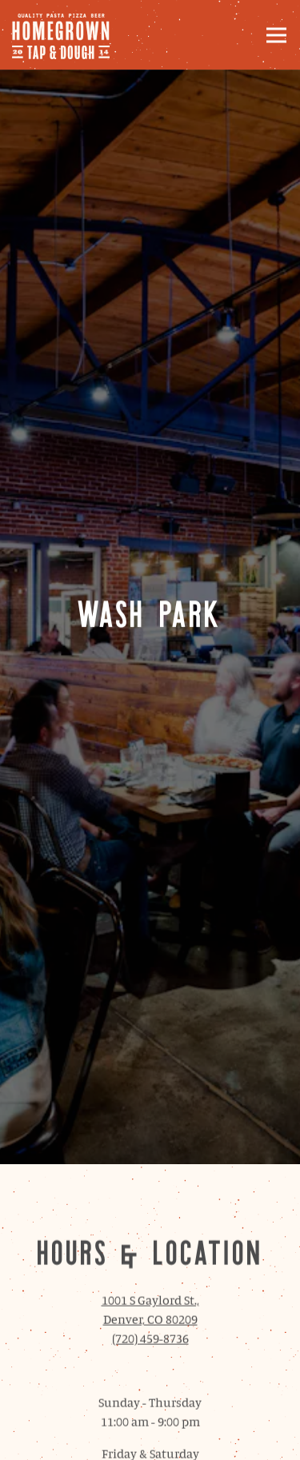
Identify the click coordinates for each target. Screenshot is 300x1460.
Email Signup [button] (150, 1438)
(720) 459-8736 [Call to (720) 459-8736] (150, 1236)
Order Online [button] (150, 1396)
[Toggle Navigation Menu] (276, 35)
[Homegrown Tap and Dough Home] (68, 35)
